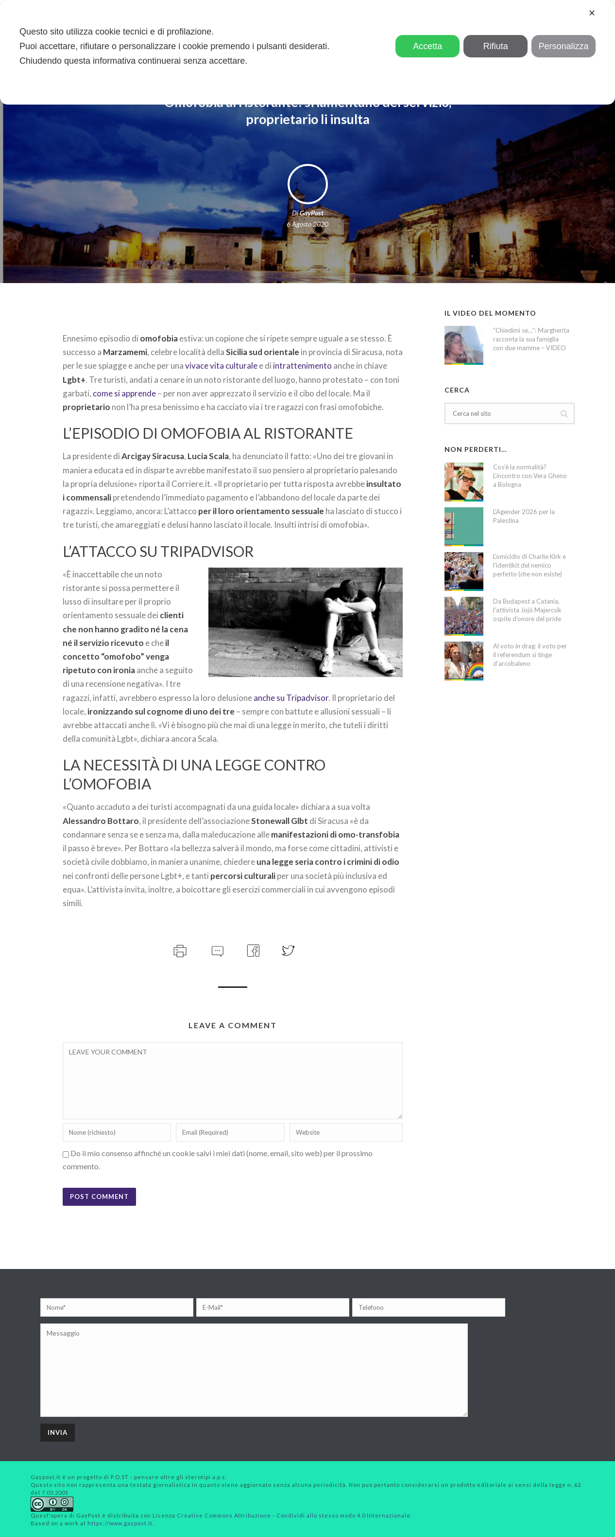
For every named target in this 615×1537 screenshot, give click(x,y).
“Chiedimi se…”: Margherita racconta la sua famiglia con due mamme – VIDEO (531, 339)
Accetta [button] (427, 46)
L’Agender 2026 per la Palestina (524, 516)
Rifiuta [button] (495, 46)
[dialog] (307, 52)
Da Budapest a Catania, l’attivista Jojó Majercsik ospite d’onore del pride (527, 610)
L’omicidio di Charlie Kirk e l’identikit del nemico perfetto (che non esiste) (529, 565)
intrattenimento (302, 365)
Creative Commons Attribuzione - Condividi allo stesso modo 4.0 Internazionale (293, 1515)
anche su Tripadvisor (291, 698)
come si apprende (124, 393)
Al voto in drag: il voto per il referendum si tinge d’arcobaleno (530, 654)
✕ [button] (592, 13)
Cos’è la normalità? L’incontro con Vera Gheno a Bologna (530, 475)
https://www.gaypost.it (120, 1523)
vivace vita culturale (221, 365)
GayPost (312, 213)
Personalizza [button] (564, 46)
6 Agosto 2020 (307, 224)
